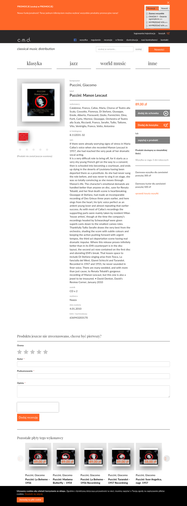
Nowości (159, 49)
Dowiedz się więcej (33, 494)
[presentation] (38, 407)
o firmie (119, 39)
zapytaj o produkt (148, 139)
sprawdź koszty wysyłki (147, 193)
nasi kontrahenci (149, 39)
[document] (94, 496)
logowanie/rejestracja (144, 33)
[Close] (168, 3)
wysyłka (84, 39)
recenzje (108, 39)
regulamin (96, 39)
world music (113, 63)
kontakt (164, 39)
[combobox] (114, 49)
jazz (74, 63)
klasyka (34, 63)
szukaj (138, 49)
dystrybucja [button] (132, 39)
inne (152, 63)
